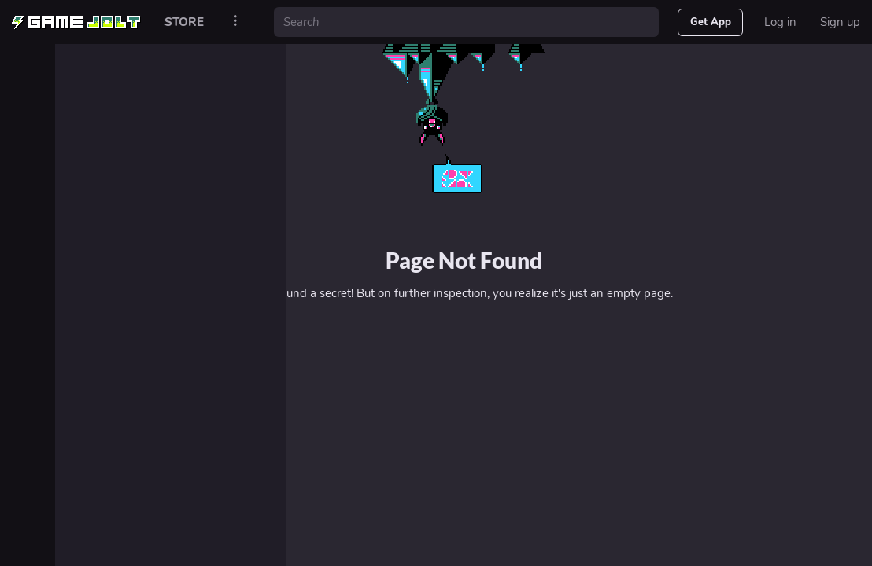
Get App (710, 22)
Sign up (840, 22)
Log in (780, 22)
